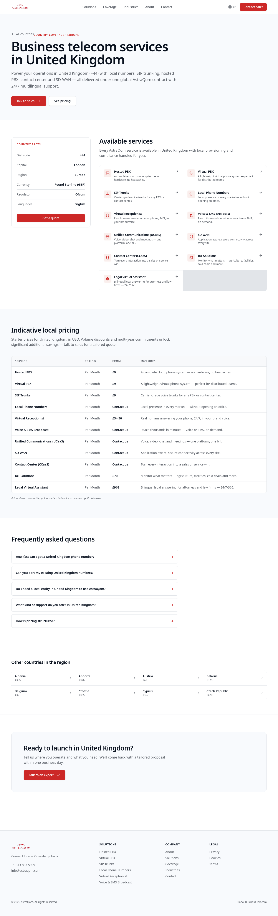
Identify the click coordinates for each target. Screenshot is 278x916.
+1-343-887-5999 (23, 865)
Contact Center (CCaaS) (32, 464)
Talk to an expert (44, 775)
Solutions (89, 7)
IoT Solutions (24, 476)
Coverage (110, 7)
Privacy (214, 852)
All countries (22, 34)
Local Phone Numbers (31, 407)
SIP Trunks (22, 395)
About (149, 7)
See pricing (62, 101)
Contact (166, 7)
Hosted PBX (23, 372)
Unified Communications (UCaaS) (39, 441)
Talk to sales (29, 101)
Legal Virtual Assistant (31, 487)
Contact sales (253, 7)
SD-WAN (21, 453)
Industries (131, 7)
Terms (213, 864)
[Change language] (232, 6)
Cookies (214, 858)
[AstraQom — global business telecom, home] (20, 6)
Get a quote (51, 218)
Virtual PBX (23, 384)
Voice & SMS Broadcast (32, 430)
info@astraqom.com (25, 870)
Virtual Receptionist (29, 418)
